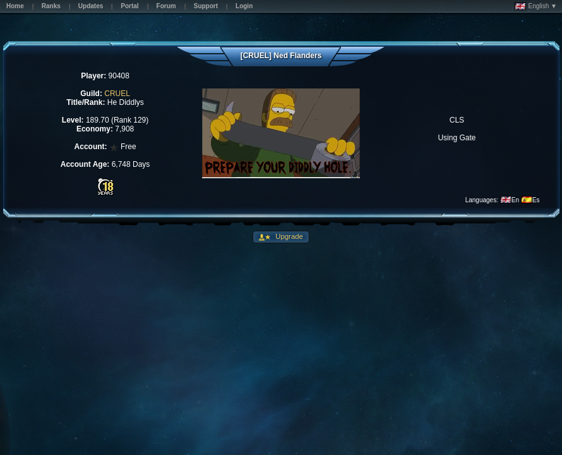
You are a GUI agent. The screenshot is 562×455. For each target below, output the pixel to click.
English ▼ (536, 6)
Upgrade (288, 236)
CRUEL (117, 93)
